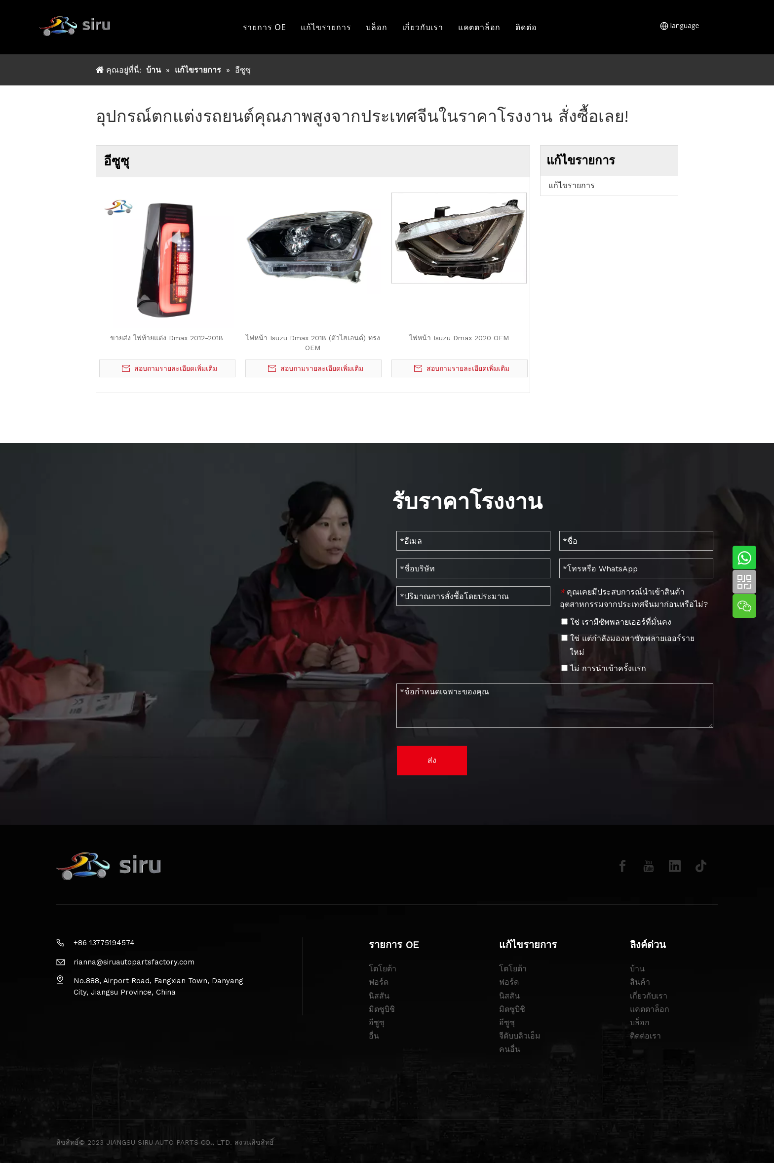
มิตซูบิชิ (382, 1009)
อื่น (374, 1036)
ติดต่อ (526, 27)
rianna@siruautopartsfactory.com (134, 962)
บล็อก (376, 27)
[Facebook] (622, 866)
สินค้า (640, 982)
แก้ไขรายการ (326, 27)
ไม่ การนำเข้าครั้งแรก (603, 668)
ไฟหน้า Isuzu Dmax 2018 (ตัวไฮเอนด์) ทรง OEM (313, 343)
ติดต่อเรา (645, 1036)
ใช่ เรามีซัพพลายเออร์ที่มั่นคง (616, 622)
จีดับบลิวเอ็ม (520, 1036)
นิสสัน (379, 996)
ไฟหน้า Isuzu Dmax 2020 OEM (459, 338)
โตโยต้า (382, 968)
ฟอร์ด (378, 982)
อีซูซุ (377, 1022)
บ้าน (637, 968)
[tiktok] (701, 866)
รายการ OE (264, 27)
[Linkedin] (675, 866)
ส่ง (431, 760)
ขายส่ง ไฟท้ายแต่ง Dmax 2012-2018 (166, 338)
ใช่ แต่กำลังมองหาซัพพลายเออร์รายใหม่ (628, 645)
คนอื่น (509, 1049)
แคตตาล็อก (479, 27)
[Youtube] (649, 866)
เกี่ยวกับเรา (422, 27)
